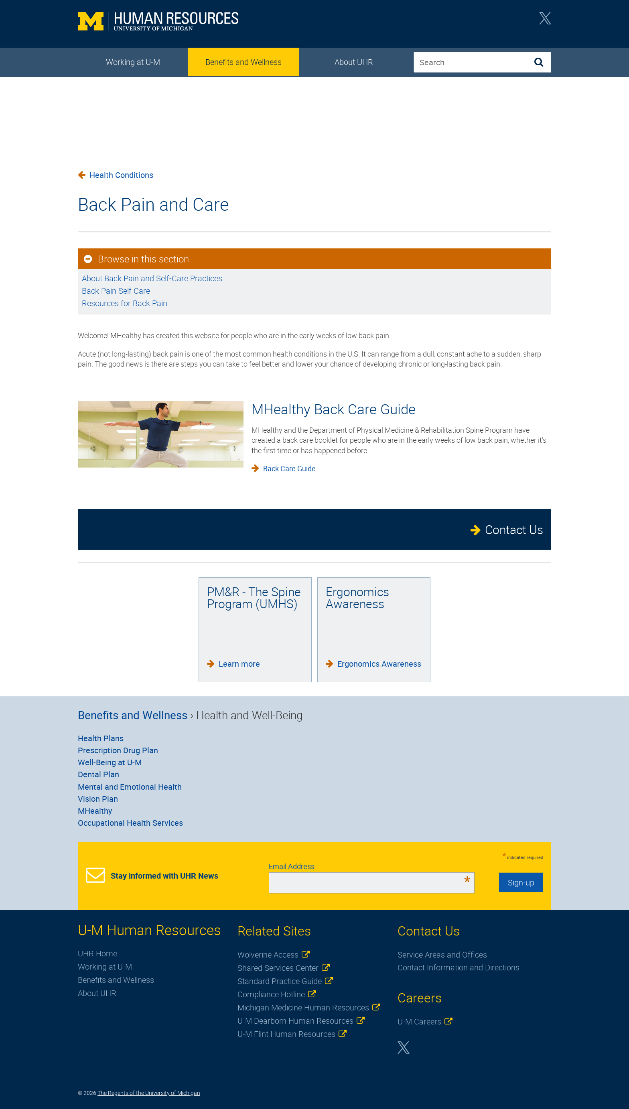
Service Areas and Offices (442, 954)
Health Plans (101, 738)
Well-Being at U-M (110, 762)
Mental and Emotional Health (130, 787)
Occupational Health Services (130, 823)
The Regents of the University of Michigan (148, 1093)
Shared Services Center (278, 967)
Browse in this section (143, 258)
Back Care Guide (289, 468)
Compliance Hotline (271, 994)
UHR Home (97, 953)
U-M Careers (419, 1021)
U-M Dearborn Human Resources (295, 1020)
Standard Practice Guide (279, 981)
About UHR (354, 61)
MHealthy (95, 811)
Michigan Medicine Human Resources (303, 1007)
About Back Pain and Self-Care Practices (152, 278)
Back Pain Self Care (116, 290)
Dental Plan (98, 774)
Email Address (370, 866)
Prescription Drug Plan (118, 750)
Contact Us (514, 529)
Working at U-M (133, 61)
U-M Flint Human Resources (286, 1033)
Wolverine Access (267, 954)
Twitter (545, 21)
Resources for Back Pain (124, 303)
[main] (314, 269)
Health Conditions (121, 174)
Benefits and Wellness (243, 61)
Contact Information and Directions (458, 967)
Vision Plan (98, 799)
